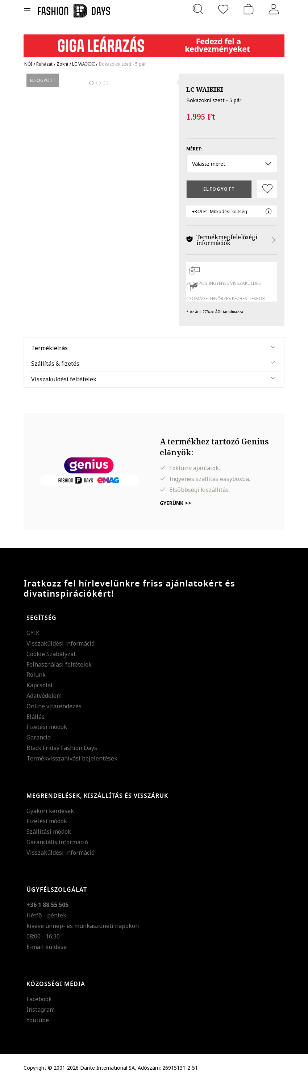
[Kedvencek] (223, 9)
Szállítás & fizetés (55, 364)
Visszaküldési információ (60, 643)
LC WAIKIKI (204, 89)
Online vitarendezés (54, 706)
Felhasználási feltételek (59, 664)
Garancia (38, 737)
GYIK (32, 633)
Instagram (40, 1009)
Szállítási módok (48, 832)
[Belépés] (274, 9)
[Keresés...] (198, 9)
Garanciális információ (57, 842)
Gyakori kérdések (50, 811)
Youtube (37, 1020)
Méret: (194, 149)
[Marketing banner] (154, 42)
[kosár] (249, 9)
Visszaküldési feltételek (63, 379)
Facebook (39, 999)
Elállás (35, 717)
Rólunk (36, 675)
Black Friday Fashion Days (61, 748)
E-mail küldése (46, 947)
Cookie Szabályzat (51, 654)
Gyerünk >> (175, 502)
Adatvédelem (44, 696)
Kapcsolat (39, 685)
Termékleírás (49, 348)
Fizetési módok (46, 727)
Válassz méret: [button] (231, 163)
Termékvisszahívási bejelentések (71, 758)
